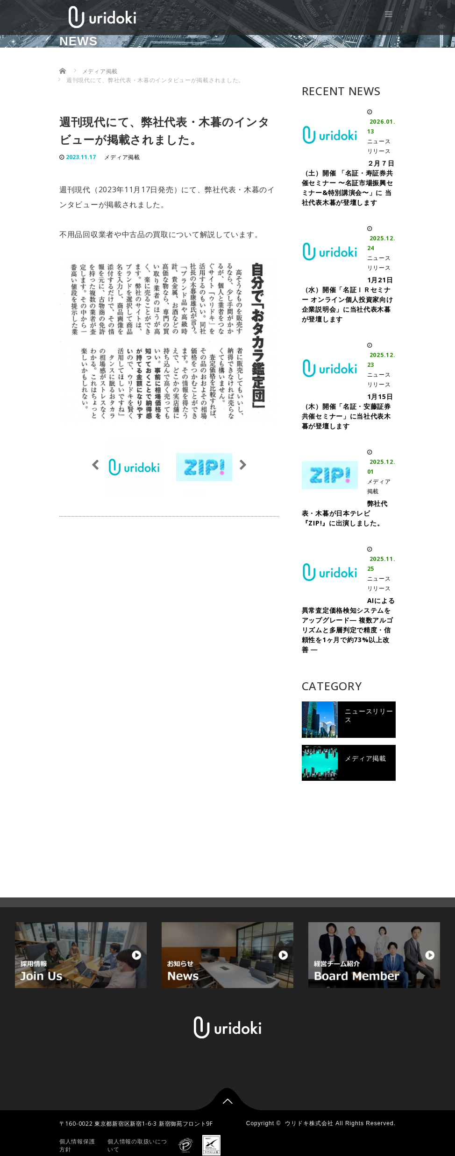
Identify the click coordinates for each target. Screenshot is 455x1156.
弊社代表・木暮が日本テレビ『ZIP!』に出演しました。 (345, 513)
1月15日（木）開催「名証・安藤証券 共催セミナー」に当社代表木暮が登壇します (347, 411)
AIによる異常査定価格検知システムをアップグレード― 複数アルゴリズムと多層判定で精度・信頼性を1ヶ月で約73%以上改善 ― (348, 625)
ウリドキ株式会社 (309, 1107)
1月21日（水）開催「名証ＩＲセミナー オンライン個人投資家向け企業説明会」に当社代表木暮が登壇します (347, 299)
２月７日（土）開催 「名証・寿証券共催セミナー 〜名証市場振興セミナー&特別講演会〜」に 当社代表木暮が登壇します (348, 183)
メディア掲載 (122, 157)
